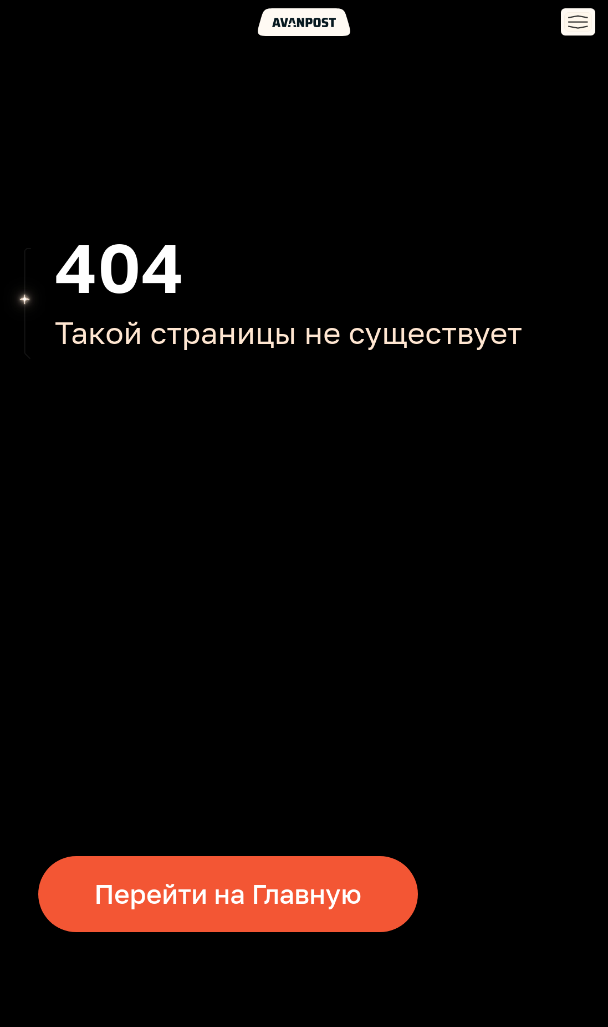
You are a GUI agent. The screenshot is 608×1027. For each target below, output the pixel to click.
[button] (578, 22)
